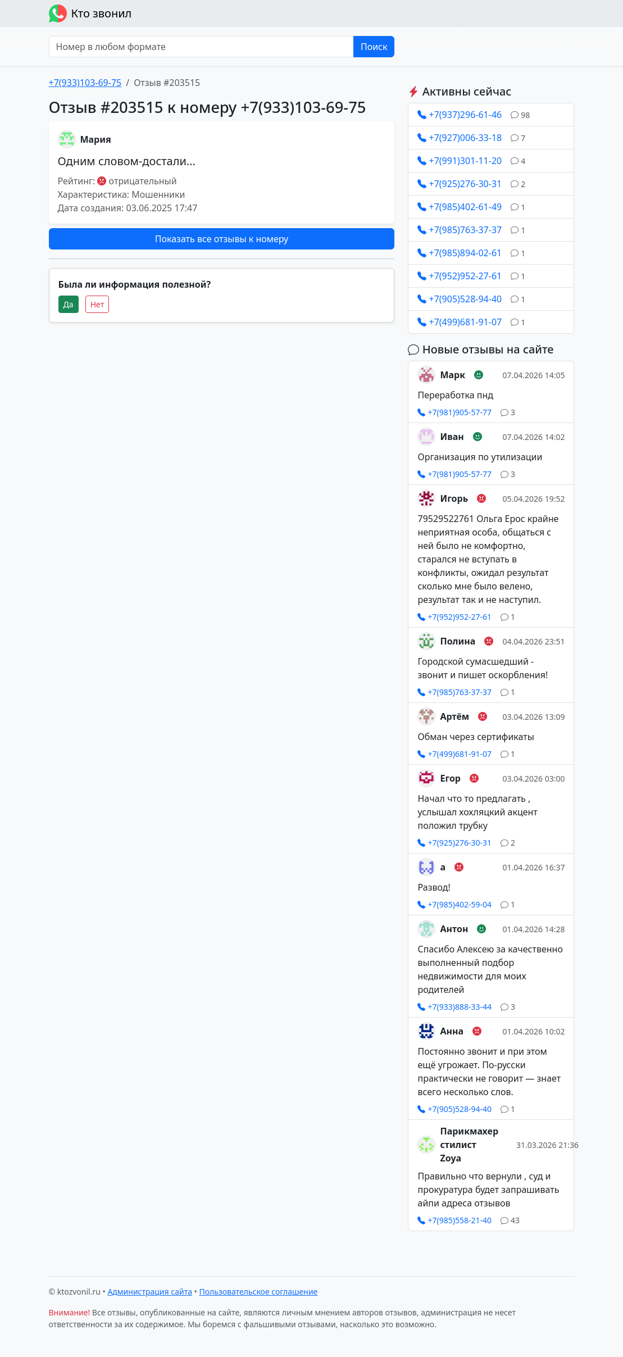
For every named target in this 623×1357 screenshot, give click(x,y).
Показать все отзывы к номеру (221, 239)
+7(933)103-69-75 (85, 82)
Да (68, 304)
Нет (97, 304)
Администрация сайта (149, 1291)
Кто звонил (90, 13)
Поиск (374, 46)
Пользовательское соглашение (258, 1291)
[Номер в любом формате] (201, 46)
